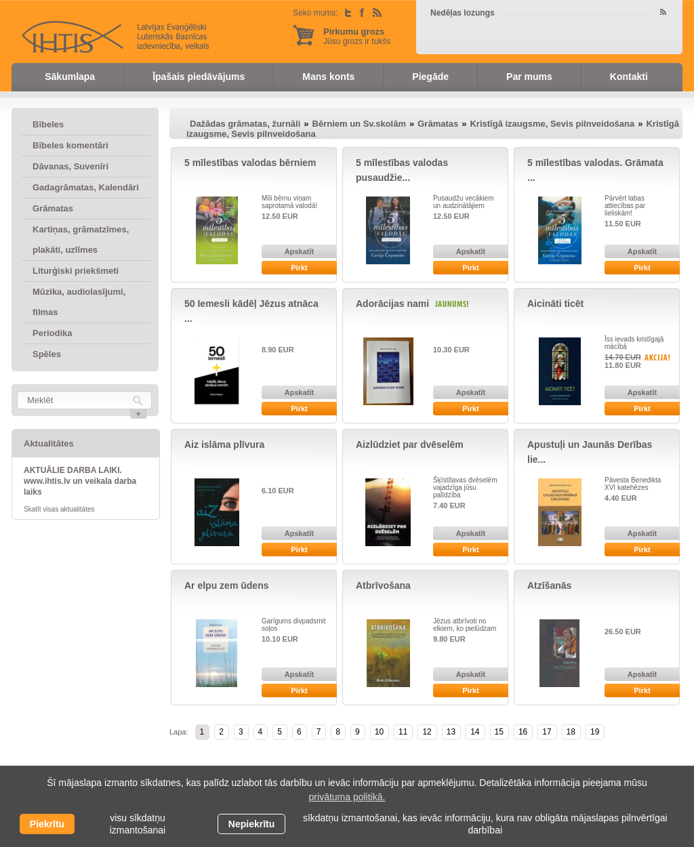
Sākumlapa (70, 76)
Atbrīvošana (383, 585)
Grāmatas (53, 208)
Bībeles (48, 124)
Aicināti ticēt (555, 303)
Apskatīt (299, 251)
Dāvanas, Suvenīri (70, 166)
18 (571, 732)
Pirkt (299, 268)
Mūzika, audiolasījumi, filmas (79, 302)
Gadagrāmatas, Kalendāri (86, 187)
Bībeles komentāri (70, 145)
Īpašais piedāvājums (198, 76)
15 (499, 732)
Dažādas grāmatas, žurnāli (245, 124)
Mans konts (328, 76)
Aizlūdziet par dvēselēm (410, 444)
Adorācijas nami (392, 303)
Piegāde (430, 76)
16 (522, 732)
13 (451, 732)
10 (379, 732)
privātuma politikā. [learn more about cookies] (347, 796)
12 (426, 732)
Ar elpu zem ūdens (226, 585)
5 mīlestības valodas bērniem (250, 162)
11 (403, 732)
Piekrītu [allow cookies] (47, 824)
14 (474, 732)
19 (594, 732)
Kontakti (629, 76)
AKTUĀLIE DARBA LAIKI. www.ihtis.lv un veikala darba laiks (80, 481)
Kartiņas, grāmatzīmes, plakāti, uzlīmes (81, 239)
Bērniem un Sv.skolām (359, 124)
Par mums (529, 76)
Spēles (47, 354)
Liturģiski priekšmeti (76, 271)
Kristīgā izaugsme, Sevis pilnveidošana (552, 124)
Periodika (53, 333)
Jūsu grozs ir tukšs (356, 36)
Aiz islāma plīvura (224, 444)
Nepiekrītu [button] (251, 824)
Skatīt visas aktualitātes (59, 509)
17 (546, 732)
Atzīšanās (549, 585)
